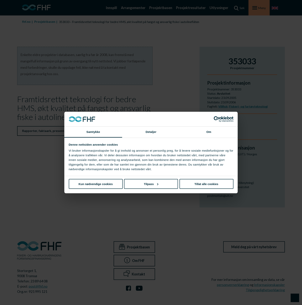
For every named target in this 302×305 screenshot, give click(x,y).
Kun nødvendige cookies (96, 183)
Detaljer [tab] (151, 131)
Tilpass (151, 183)
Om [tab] (208, 131)
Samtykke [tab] (93, 131)
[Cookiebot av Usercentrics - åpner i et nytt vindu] (216, 119)
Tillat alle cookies (206, 183)
